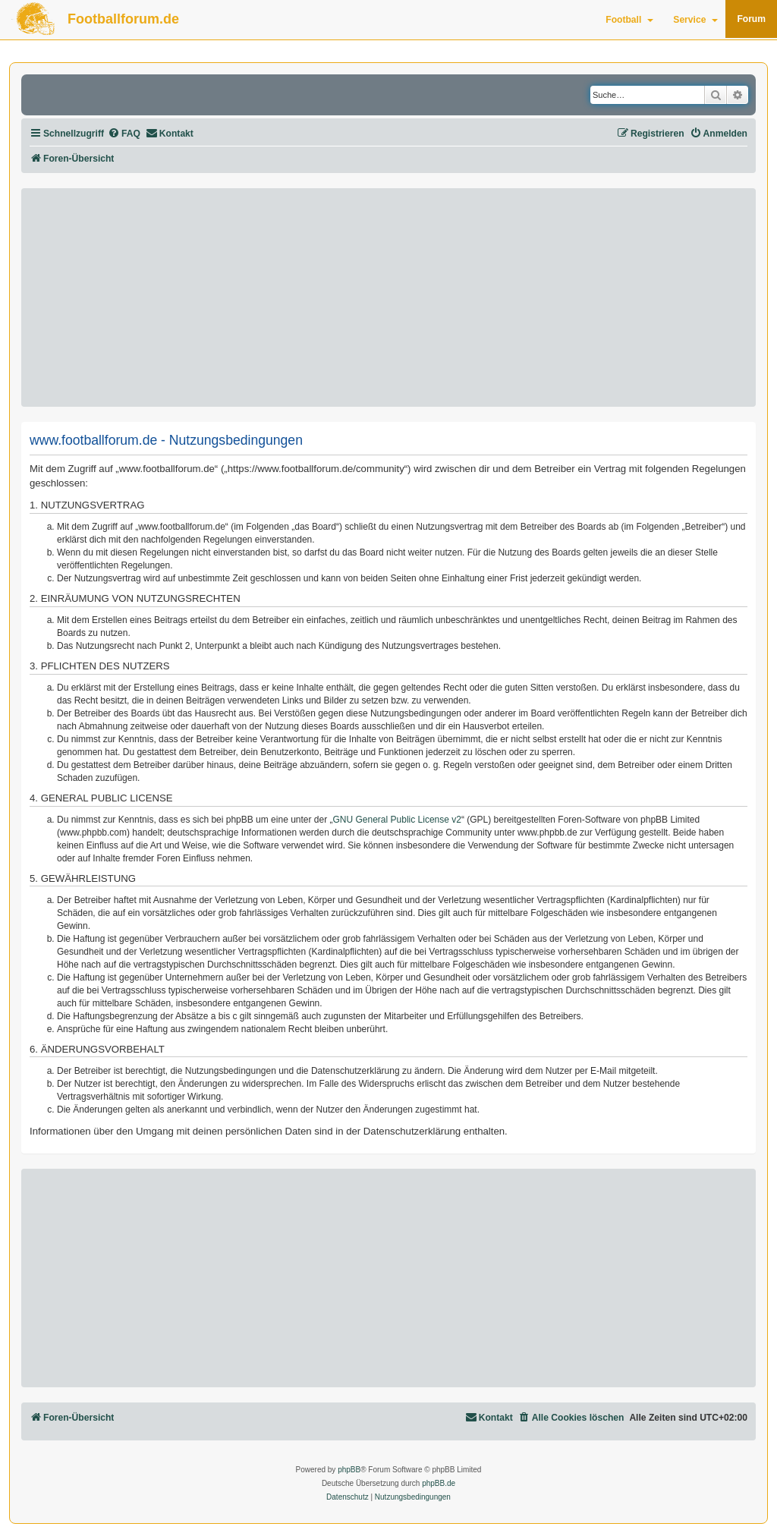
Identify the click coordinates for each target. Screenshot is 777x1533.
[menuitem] (124, 134)
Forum (751, 19)
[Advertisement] (388, 297)
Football (629, 19)
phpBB (349, 1469)
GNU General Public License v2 (397, 819)
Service (695, 19)
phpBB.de (438, 1483)
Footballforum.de (123, 19)
